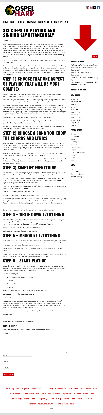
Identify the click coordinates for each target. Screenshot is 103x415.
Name (5, 355)
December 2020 (76, 101)
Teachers (20, 22)
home (88, 389)
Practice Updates (77, 147)
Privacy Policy (53, 394)
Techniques (57, 22)
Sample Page (88, 394)
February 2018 (76, 112)
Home (5, 22)
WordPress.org (76, 177)
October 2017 (76, 120)
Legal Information (31, 394)
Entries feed (75, 171)
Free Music (78, 389)
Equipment (43, 22)
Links (43, 394)
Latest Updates (15, 394)
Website (6, 368)
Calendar (59, 389)
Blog (51, 389)
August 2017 (75, 123)
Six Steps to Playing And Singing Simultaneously (29, 33)
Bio (12, 22)
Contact (68, 389)
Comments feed (77, 174)
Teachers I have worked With (41, 404)
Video (67, 22)
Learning (31, 22)
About (7, 389)
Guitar (73, 139)
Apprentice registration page (24, 389)
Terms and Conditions (65, 404)
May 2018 (74, 109)
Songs (73, 155)
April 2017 (74, 125)
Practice (74, 144)
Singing (73, 150)
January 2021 (75, 99)
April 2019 (74, 104)
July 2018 (74, 107)
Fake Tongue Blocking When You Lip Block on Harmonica (84, 83)
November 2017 (77, 117)
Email (5, 362)
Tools (73, 160)
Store (79, 399)
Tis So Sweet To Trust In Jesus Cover (84, 65)
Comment (7, 333)
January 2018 (75, 115)
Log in (73, 169)
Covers (73, 134)
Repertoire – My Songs (71, 394)
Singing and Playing (78, 152)
